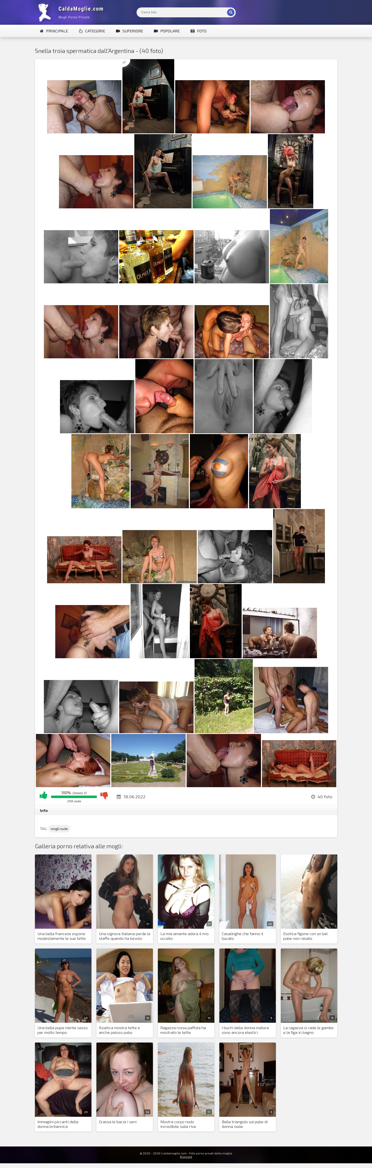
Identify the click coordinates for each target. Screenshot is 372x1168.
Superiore (129, 30)
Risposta (186, 1156)
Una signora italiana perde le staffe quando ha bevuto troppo (124, 936)
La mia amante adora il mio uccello (184, 936)
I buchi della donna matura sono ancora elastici (245, 1030)
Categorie (92, 30)
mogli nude (59, 829)
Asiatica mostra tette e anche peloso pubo (119, 1030)
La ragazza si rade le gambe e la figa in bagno (308, 1030)
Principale (54, 30)
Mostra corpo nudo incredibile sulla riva (178, 1124)
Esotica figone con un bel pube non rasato (305, 936)
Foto (198, 30)
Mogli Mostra (72, 12)
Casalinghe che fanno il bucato (242, 936)
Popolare (167, 30)
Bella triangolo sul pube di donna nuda (245, 1124)
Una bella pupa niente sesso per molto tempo (62, 1030)
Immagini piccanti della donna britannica (57, 1124)
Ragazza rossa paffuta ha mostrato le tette (183, 1030)
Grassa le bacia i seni (118, 1121)
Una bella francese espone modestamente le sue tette (61, 936)
